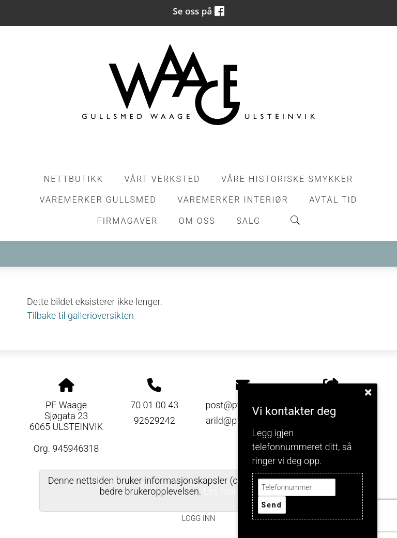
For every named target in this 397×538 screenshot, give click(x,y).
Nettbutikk (73, 179)
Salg (248, 221)
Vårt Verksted (162, 179)
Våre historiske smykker (287, 179)
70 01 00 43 (154, 404)
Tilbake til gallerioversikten (80, 315)
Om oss (197, 221)
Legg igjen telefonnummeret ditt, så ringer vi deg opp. (302, 446)
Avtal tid (333, 200)
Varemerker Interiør (232, 200)
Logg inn (198, 518)
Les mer (220, 491)
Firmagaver (127, 221)
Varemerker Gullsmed (98, 200)
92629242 (154, 420)
